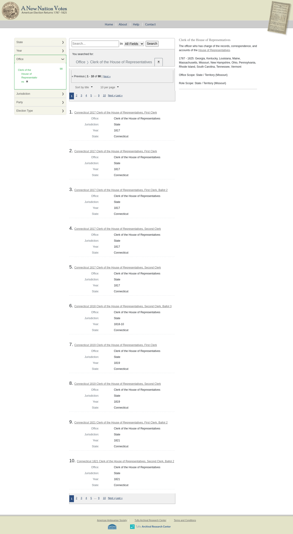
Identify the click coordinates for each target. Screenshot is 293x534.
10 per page (107, 87)
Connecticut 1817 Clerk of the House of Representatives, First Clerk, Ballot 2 (121, 190)
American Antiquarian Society (112, 520)
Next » (107, 76)
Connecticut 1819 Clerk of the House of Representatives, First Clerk (115, 345)
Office (20, 59)
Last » (119, 95)
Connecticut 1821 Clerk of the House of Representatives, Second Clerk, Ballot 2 (125, 461)
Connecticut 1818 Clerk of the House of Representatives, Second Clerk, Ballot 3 (123, 306)
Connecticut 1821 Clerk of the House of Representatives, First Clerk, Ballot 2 (121, 422)
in (121, 43)
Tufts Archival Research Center (150, 520)
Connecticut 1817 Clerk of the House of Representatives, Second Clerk (117, 228)
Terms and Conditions (185, 520)
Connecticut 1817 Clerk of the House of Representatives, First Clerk (115, 112)
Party (19, 102)
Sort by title (82, 87)
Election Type (24, 110)
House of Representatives (214, 50)
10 (104, 95)
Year (19, 50)
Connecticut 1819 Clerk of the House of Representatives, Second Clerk (117, 383)
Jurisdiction (23, 93)
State (19, 42)
